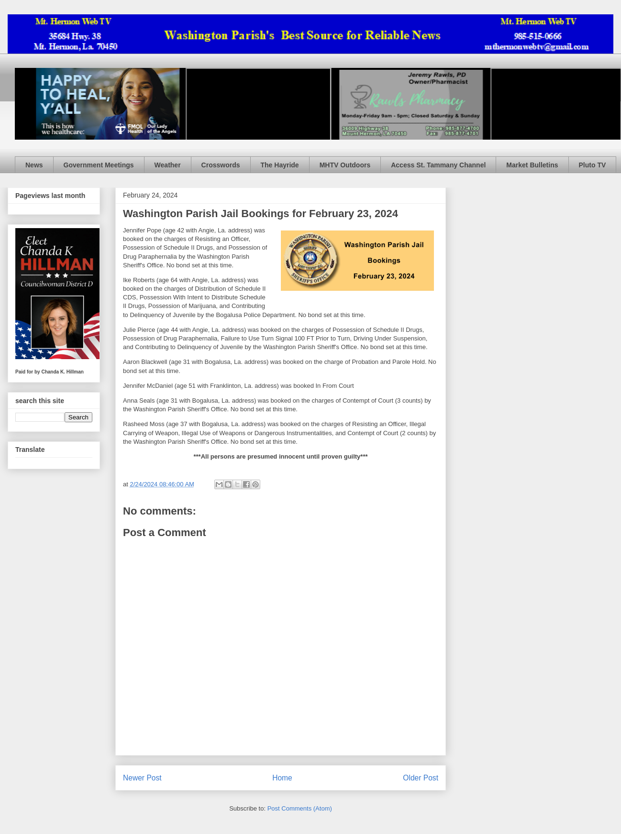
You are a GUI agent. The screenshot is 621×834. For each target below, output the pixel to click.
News (34, 165)
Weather (168, 165)
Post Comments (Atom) (299, 808)
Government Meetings (99, 165)
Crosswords (220, 165)
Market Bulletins (532, 165)
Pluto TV (592, 165)
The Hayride (280, 165)
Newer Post (142, 778)
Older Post (420, 778)
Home (282, 778)
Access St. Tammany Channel (438, 165)
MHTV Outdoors (345, 165)
